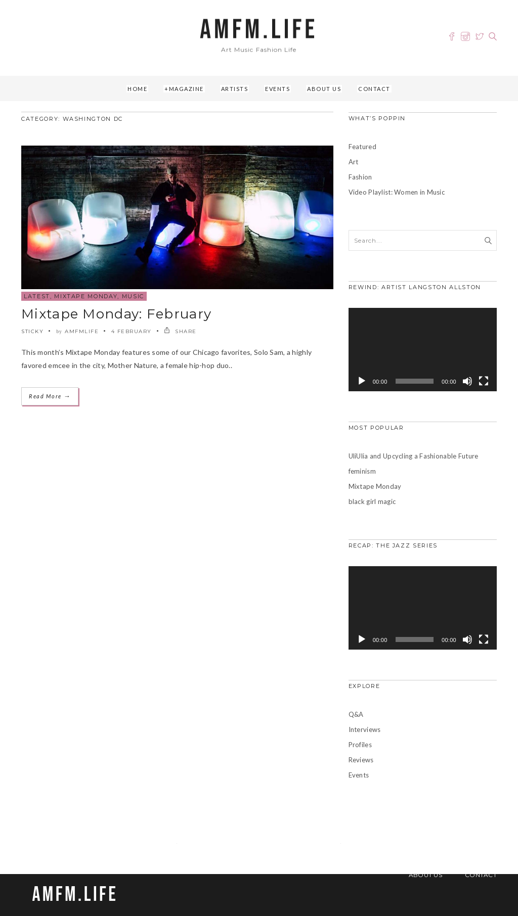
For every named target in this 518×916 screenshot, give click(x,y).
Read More (50, 396)
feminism (362, 471)
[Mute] (467, 381)
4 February (131, 331)
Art (354, 162)
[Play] (362, 381)
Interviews (365, 729)
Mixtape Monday (85, 296)
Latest (37, 296)
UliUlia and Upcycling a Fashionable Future (414, 456)
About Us (324, 88)
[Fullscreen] (484, 381)
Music (133, 296)
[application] (423, 349)
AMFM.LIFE (259, 30)
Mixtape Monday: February (116, 314)
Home (137, 88)
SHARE (180, 331)
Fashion (360, 177)
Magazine (186, 88)
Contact (374, 88)
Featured (362, 147)
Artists (234, 88)
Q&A (356, 714)
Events (277, 88)
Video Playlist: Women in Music (397, 192)
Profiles (360, 745)
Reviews (361, 760)
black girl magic (372, 501)
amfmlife (82, 331)
